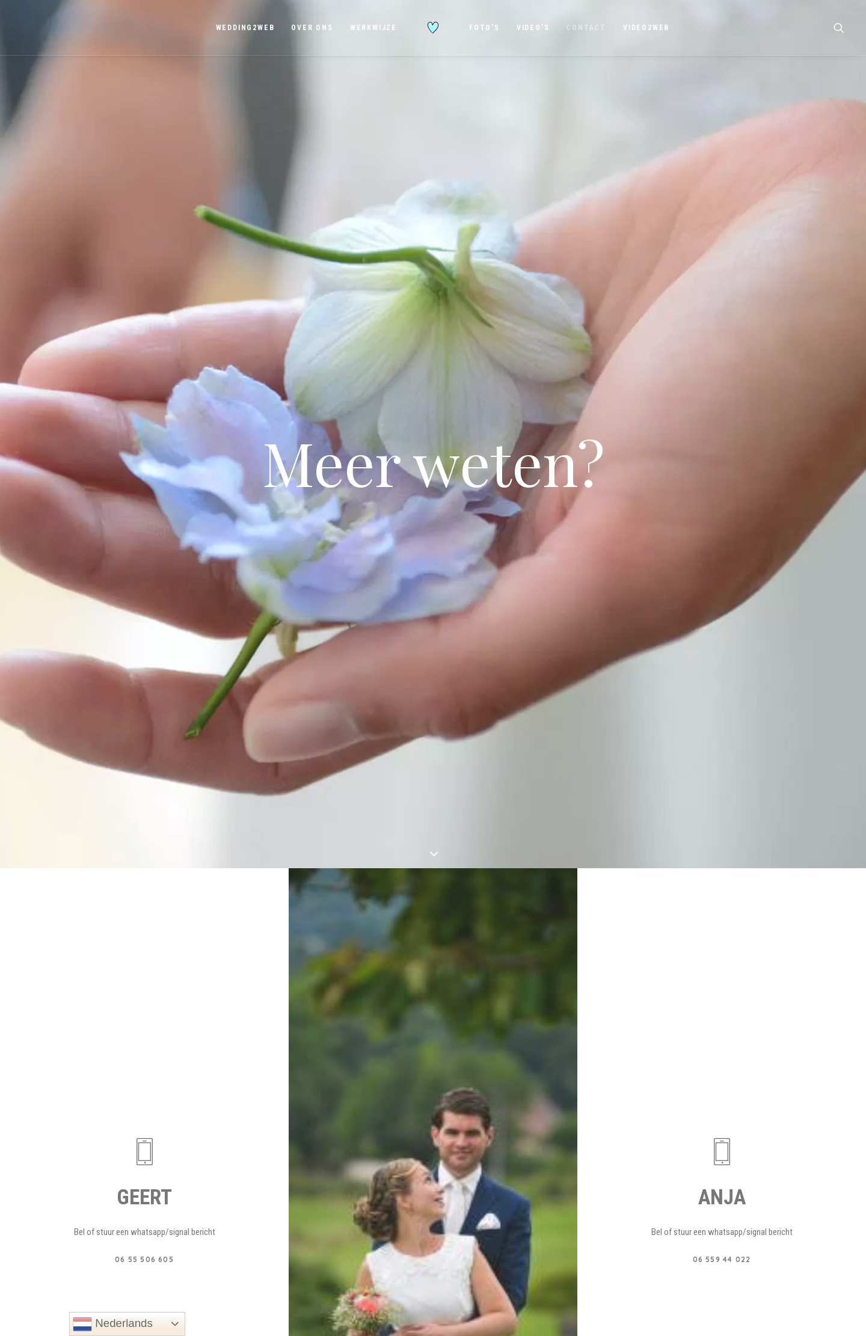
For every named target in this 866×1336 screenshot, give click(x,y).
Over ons (312, 27)
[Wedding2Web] (433, 28)
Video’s (533, 27)
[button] (839, 27)
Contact (586, 27)
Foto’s (484, 27)
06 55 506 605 (144, 1009)
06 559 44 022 (722, 1009)
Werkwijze (373, 27)
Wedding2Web (245, 27)
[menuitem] (245, 27)
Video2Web (646, 27)
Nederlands (113, 1324)
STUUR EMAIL (433, 1243)
